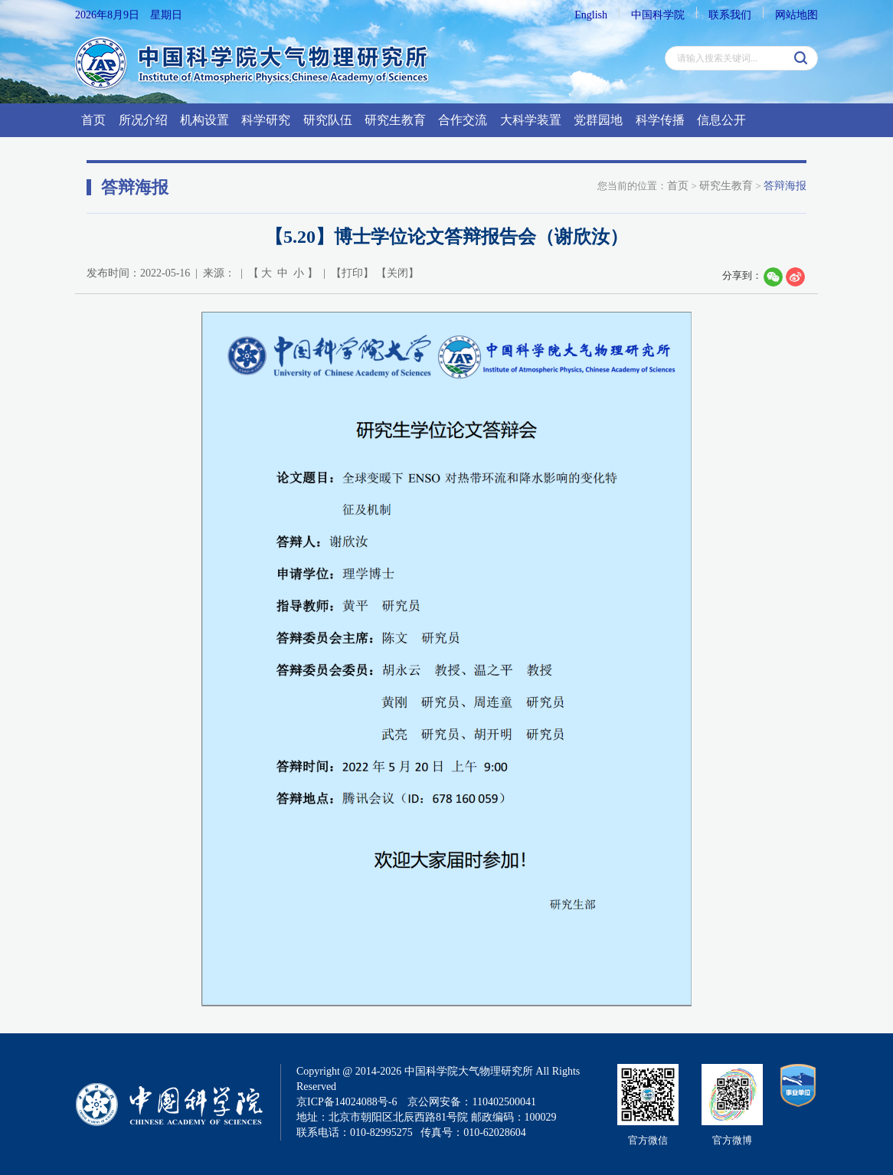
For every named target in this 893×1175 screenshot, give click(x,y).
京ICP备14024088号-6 (346, 1102)
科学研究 (265, 119)
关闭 (397, 273)
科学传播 (660, 119)
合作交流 (462, 119)
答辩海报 (785, 185)
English (590, 15)
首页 (93, 119)
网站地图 (796, 15)
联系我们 (729, 15)
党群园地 (598, 119)
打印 (352, 273)
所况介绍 (143, 119)
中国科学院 (658, 15)
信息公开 (721, 119)
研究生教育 (395, 119)
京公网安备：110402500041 (471, 1102)
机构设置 (204, 119)
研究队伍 (327, 119)
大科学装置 (530, 119)
